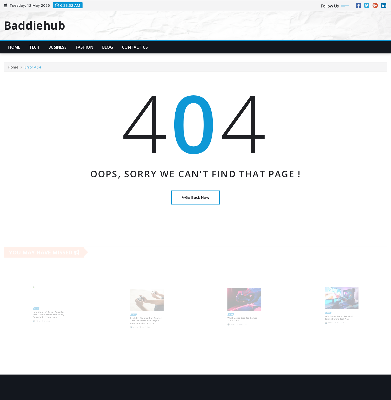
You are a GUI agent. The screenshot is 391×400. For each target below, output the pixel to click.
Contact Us (135, 47)
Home (14, 47)
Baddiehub (34, 25)
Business (57, 47)
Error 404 (32, 67)
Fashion (84, 47)
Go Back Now (195, 197)
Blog (107, 47)
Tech (34, 47)
